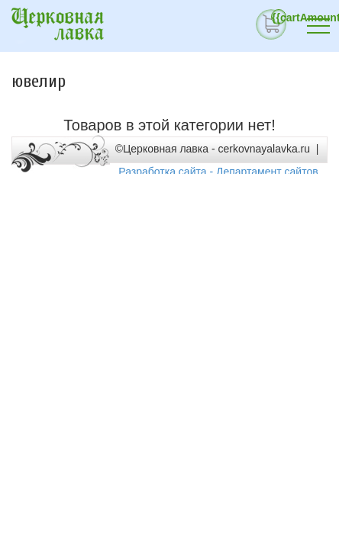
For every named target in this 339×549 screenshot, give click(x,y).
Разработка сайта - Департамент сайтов (218, 171)
